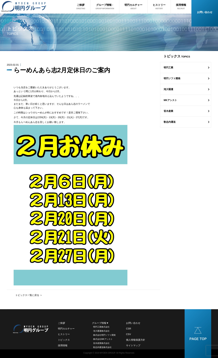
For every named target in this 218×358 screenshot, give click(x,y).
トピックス (64, 339)
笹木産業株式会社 (101, 343)
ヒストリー (159, 6)
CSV (128, 334)
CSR (128, 328)
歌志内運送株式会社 (102, 347)
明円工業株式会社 (101, 327)
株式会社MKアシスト (102, 339)
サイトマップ (133, 345)
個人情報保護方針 (135, 339)
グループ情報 (105, 6)
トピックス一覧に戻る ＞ (28, 295)
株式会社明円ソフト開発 (104, 335)
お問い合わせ (204, 12)
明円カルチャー (133, 6)
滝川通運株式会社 (101, 331)
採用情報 (181, 6)
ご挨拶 (80, 6)
